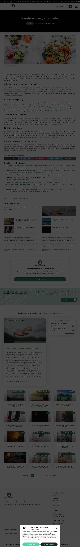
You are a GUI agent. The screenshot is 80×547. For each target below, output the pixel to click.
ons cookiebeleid (30, 539)
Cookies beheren (49, 544)
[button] (57, 528)
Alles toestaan (31, 544)
